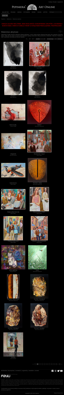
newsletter (31, 370)
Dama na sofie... (13, 125)
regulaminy (25, 370)
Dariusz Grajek (13, 126)
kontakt (37, 370)
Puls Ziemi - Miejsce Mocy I (13, 299)
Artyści (45, 12)
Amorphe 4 (13, 66)
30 (30, 38)
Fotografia (26, 12)
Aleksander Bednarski (37, 271)
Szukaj (50, 2)
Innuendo (13, 357)
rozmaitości (18, 370)
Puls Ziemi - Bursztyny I (39, 328)
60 (33, 38)
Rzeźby (34, 12)
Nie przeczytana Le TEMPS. (39, 212)
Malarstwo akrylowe (17, 19)
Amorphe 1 (13, 95)
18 (59, 364)
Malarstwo (5, 12)
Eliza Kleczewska (13, 155)
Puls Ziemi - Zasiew (37, 183)
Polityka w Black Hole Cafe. (13, 212)
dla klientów (4, 370)
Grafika (19, 12)
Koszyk (54, 2)
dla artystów (11, 370)
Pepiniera (52, 12)
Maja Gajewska (13, 68)
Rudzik (37, 270)
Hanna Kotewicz (13, 271)
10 (56, 364)
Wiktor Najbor (39, 68)
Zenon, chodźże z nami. (39, 66)
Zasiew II (39, 125)
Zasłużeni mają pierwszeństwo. (39, 241)
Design (39, 12)
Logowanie (60, 2)
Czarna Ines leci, (13, 183)
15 (27, 38)
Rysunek (13, 12)
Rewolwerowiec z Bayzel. (39, 154)
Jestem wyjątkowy (13, 270)
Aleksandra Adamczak (39, 126)
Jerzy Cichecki (13, 358)
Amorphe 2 (37, 95)
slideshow (60, 38)
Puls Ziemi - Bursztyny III (39, 299)
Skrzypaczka (13, 154)
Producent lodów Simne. (13, 241)
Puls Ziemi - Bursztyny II (13, 328)
